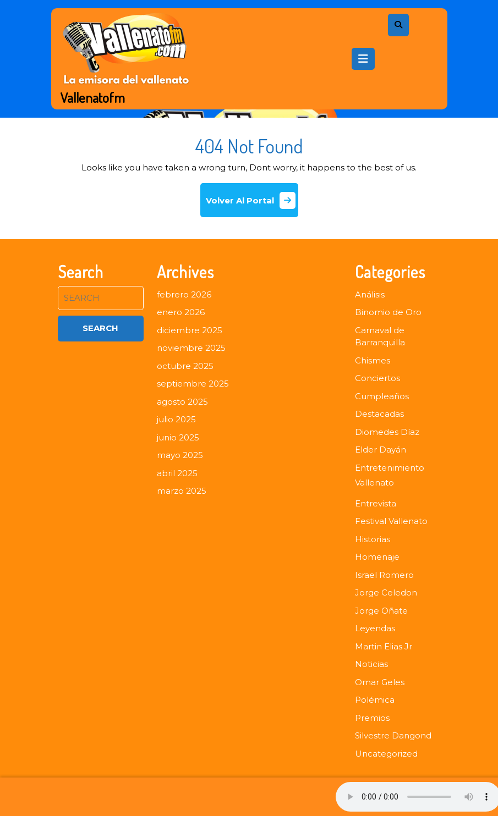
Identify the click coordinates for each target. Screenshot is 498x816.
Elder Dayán (380, 449)
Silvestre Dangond (393, 735)
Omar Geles (379, 682)
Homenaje (377, 557)
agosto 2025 (182, 401)
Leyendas (375, 628)
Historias (372, 539)
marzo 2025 (181, 491)
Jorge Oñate (381, 610)
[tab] (363, 59)
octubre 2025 (185, 366)
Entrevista (375, 503)
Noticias (371, 664)
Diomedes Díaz (387, 432)
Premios (372, 718)
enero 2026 (181, 312)
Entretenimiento (389, 467)
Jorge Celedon (386, 592)
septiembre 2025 (193, 383)
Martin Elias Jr (383, 646)
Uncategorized (386, 753)
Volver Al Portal (252, 204)
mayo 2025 (180, 455)
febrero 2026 (184, 294)
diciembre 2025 (189, 330)
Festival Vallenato (391, 521)
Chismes (372, 360)
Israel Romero (384, 575)
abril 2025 (177, 473)
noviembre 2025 (191, 348)
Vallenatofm (93, 97)
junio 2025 (178, 437)
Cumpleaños (382, 396)
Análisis (370, 294)
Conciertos (377, 378)
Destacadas (379, 414)
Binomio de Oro (388, 312)
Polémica (375, 699)
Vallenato (374, 482)
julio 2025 (176, 419)
